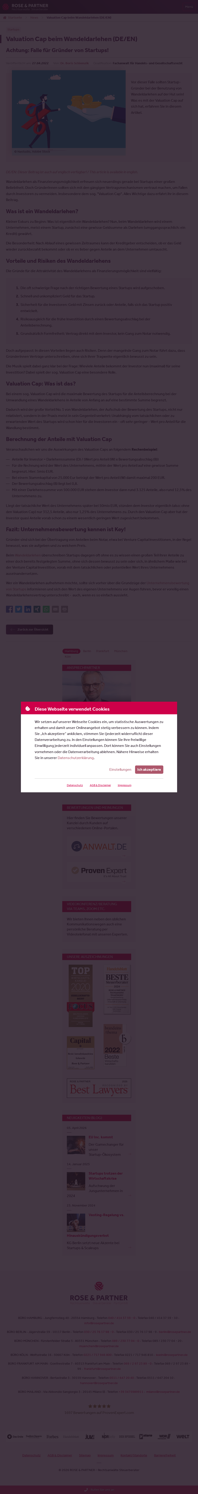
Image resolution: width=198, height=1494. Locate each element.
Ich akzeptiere (149, 769)
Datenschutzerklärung (75, 758)
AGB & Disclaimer (99, 785)
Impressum (124, 785)
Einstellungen (121, 769)
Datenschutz (74, 785)
